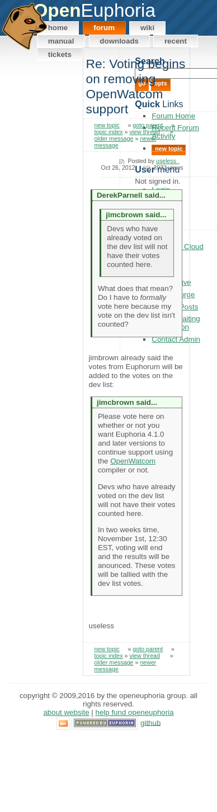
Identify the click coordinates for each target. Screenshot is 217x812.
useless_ (168, 160)
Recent (175, 41)
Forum (104, 27)
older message (114, 138)
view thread (144, 131)
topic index (109, 131)
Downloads (119, 41)
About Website (66, 712)
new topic (107, 125)
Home (58, 27)
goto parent (148, 125)
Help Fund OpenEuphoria (135, 712)
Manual (61, 41)
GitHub (150, 722)
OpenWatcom (132, 461)
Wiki (147, 27)
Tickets (60, 54)
